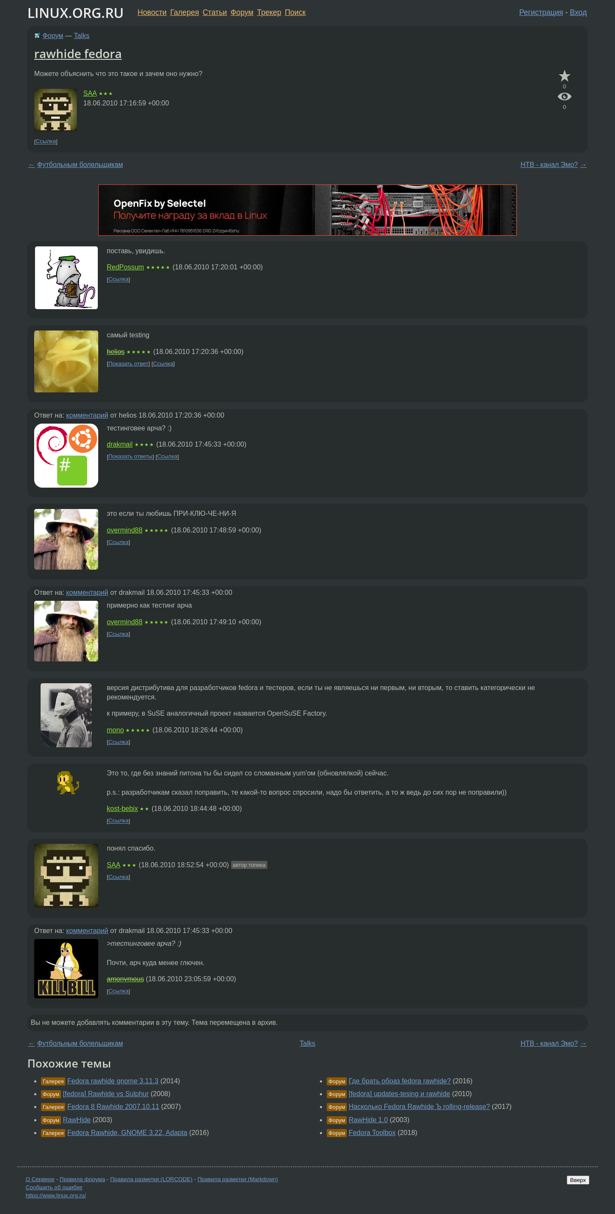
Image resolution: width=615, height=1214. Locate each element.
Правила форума (82, 1179)
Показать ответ (128, 363)
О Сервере (40, 1179)
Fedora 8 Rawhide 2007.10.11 (113, 1106)
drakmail (119, 444)
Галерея (184, 12)
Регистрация (541, 12)
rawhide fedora (78, 53)
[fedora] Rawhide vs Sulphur (106, 1093)
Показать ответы (130, 456)
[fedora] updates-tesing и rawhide (399, 1093)
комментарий (87, 415)
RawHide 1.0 (368, 1119)
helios (116, 351)
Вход (578, 12)
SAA (90, 93)
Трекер (269, 12)
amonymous (125, 979)
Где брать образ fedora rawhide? (399, 1081)
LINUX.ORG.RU (75, 12)
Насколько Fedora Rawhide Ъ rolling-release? (419, 1106)
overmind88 (125, 530)
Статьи (214, 12)
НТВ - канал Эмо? (549, 164)
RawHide (77, 1119)
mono (115, 730)
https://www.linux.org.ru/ (56, 1195)
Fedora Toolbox (371, 1132)
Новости (152, 12)
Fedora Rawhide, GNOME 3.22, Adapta (127, 1132)
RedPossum (125, 267)
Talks (81, 35)
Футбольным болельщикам (80, 164)
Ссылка (46, 141)
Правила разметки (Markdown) (237, 1179)
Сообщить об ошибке (54, 1187)
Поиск (295, 12)
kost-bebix (122, 808)
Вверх (578, 1180)
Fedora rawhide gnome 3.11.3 (112, 1081)
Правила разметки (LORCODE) (151, 1179)
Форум (242, 12)
